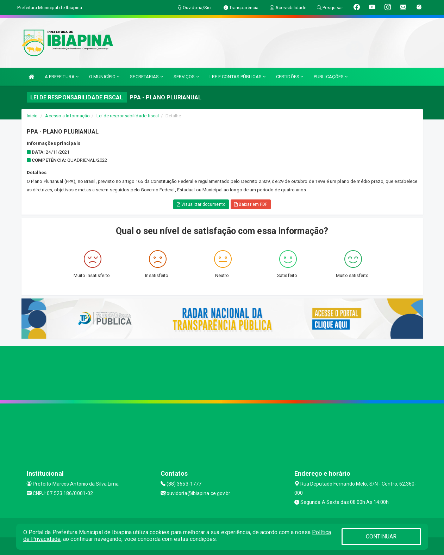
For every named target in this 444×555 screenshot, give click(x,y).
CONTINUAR (381, 536)
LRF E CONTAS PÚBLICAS (237, 76)
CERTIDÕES (289, 76)
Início (32, 115)
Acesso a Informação (67, 115)
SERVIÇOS (186, 76)
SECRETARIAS (146, 76)
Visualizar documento (201, 204)
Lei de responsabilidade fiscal (127, 115)
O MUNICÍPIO (104, 76)
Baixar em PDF (251, 204)
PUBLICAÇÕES (331, 76)
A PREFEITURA (62, 76)
